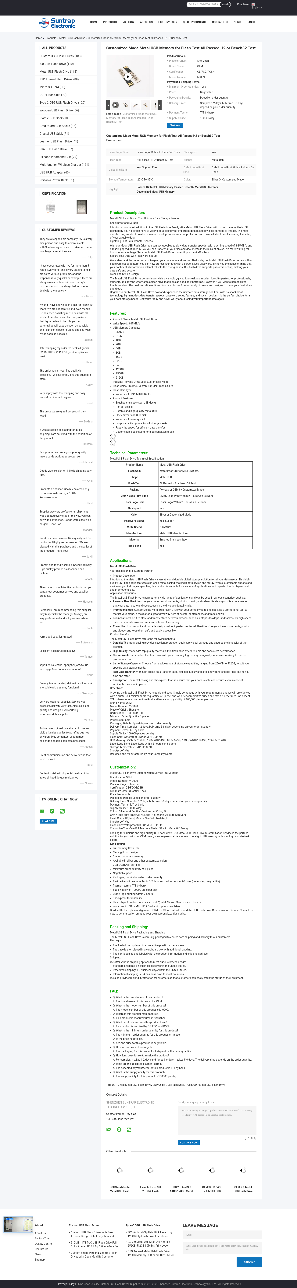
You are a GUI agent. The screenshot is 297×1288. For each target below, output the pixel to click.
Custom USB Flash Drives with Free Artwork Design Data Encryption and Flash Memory (92, 1235)
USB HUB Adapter (51, 172)
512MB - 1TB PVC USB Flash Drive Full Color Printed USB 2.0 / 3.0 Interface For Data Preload (95, 1245)
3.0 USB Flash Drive (53, 64)
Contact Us (220, 22)
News (237, 22)
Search (225, 4)
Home (94, 22)
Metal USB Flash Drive (72, 38)
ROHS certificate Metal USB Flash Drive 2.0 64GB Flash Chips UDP (120, 1189)
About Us (146, 22)
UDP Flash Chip (50, 95)
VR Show (128, 22)
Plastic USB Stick (51, 118)
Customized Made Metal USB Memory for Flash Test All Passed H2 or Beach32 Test (131, 117)
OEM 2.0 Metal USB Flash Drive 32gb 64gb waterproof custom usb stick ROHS (243, 1189)
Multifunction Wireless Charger (60, 164)
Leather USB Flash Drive (56, 141)
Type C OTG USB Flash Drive (58, 102)
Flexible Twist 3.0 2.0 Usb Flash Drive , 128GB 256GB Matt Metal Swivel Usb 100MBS (150, 1189)
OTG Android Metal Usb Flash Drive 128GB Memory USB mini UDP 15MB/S (151, 1253)
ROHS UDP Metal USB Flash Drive (205, 1084)
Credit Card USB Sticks (55, 126)
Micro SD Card (49, 87)
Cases (251, 22)
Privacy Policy (66, 1284)
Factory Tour (167, 22)
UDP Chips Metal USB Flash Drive (131, 1084)
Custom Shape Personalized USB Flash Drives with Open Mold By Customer (94, 1254)
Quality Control (194, 22)
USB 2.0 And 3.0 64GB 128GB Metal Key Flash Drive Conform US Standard (181, 1189)
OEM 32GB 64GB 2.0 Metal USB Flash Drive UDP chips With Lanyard (212, 1189)
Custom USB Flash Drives (57, 56)
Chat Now (243, 4)
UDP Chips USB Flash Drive (168, 1084)
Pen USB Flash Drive (53, 149)
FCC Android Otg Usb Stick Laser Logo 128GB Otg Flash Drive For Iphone (151, 1234)
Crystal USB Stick (51, 133)
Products (110, 22)
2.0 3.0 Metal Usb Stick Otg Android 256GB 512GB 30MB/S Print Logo (149, 1243)
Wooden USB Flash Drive (56, 110)
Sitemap (40, 1259)
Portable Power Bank (54, 180)
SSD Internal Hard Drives (56, 79)
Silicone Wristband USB (55, 157)
